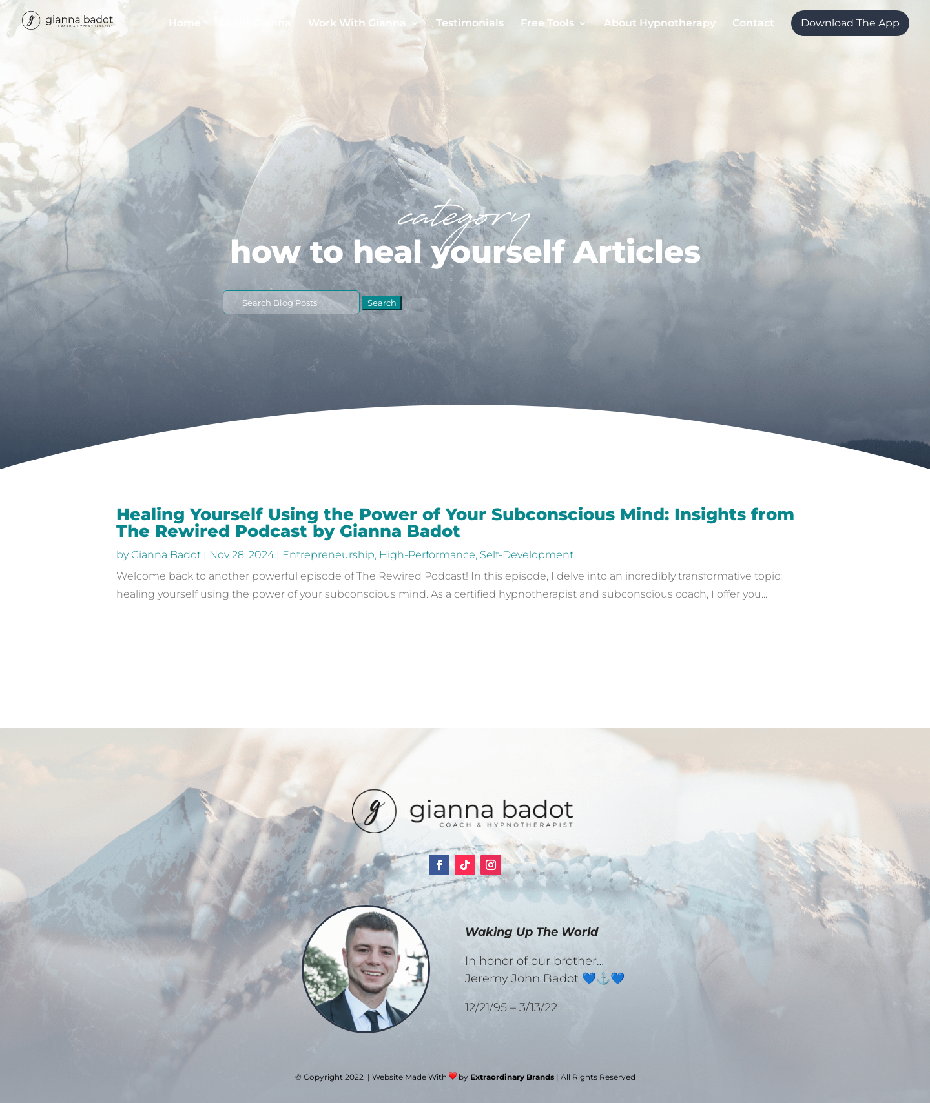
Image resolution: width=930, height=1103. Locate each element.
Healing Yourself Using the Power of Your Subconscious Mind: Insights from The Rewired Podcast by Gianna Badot (455, 522)
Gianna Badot (166, 555)
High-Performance (427, 555)
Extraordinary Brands (512, 1077)
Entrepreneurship (328, 555)
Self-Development (527, 555)
